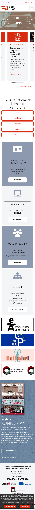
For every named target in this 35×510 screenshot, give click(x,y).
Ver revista (11, 450)
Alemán (17, 112)
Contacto (18, 303)
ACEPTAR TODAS (10, 506)
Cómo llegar (18, 476)
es (26, 2)
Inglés (17, 129)
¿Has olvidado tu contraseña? (18, 256)
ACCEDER (17, 180)
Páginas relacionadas (18, 301)
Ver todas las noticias (24, 86)
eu (28, 2)
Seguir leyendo (16, 74)
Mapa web (18, 298)
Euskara (17, 118)
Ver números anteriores (8, 457)
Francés (17, 124)
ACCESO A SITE (17, 309)
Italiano (18, 135)
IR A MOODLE (17, 219)
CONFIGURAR (25, 506)
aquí (31, 502)
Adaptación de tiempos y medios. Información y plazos (16, 52)
